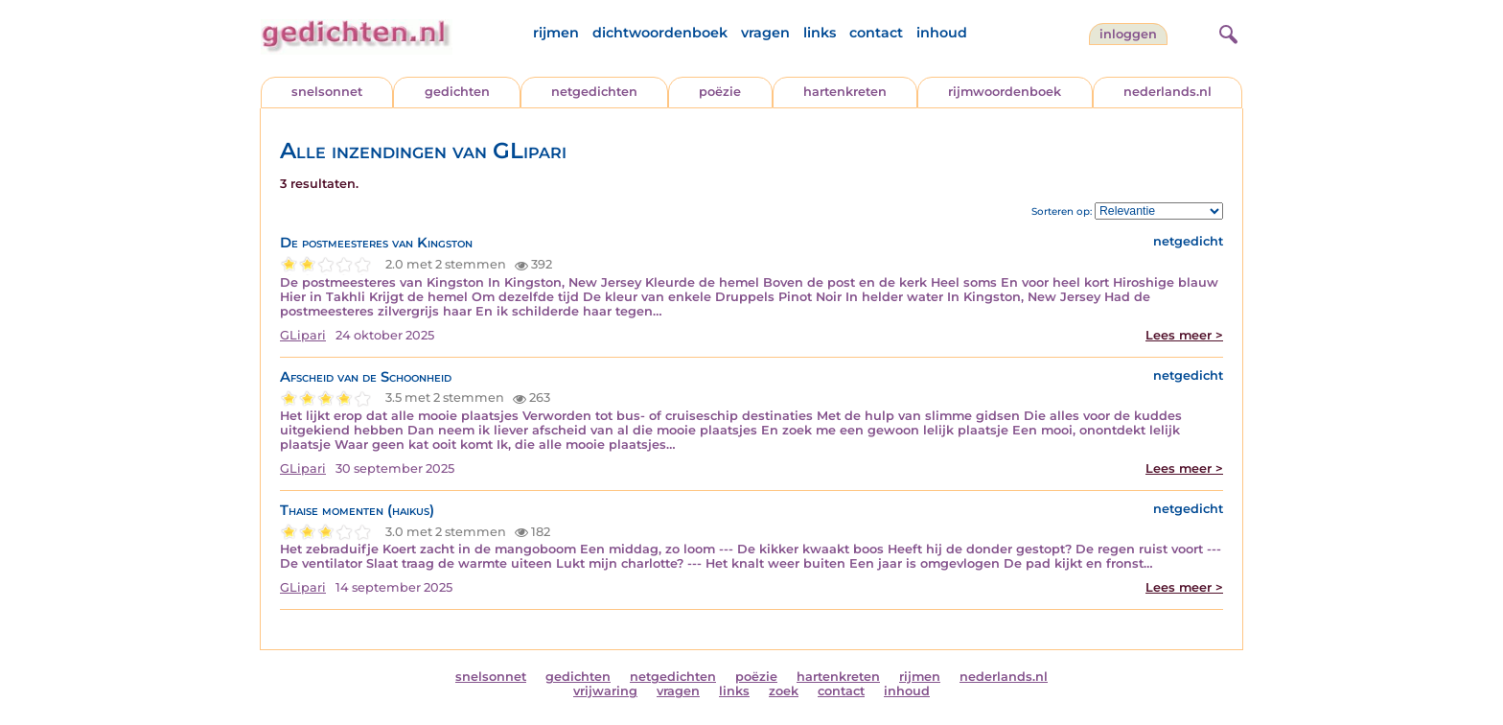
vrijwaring (605, 691)
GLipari (303, 335)
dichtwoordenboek (660, 32)
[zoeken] (1226, 31)
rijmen (556, 32)
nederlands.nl (1167, 91)
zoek (783, 691)
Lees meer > (1184, 335)
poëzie (720, 91)
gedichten (457, 91)
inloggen (1128, 34)
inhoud (941, 32)
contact (876, 32)
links (819, 32)
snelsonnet (326, 91)
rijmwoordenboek (1004, 91)
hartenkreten (845, 91)
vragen (765, 32)
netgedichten (594, 91)
